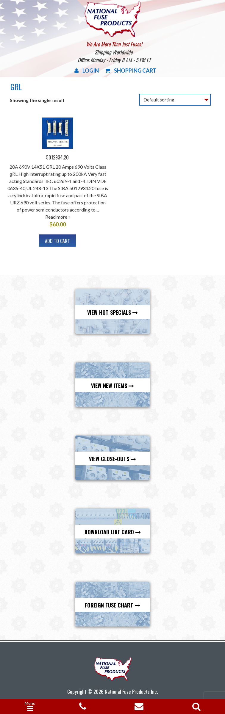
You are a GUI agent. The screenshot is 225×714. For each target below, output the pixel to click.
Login (86, 70)
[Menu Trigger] (30, 706)
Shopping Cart (130, 70)
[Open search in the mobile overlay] (195, 704)
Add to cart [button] (57, 241)
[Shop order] (175, 100)
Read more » (58, 217)
